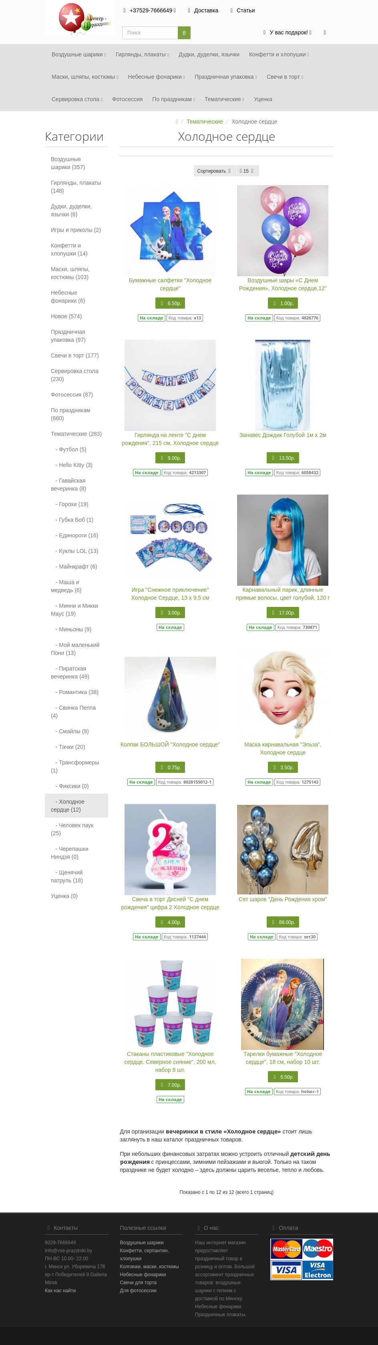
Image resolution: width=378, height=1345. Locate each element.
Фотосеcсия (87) (72, 394)
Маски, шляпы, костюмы (85, 77)
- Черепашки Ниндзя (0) (69, 853)
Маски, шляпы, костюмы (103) (70, 273)
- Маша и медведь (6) (66, 586)
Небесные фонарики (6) (68, 296)
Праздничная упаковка (226, 77)
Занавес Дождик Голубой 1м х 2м (282, 435)
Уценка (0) (64, 896)
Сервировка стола (77, 99)
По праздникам (173, 99)
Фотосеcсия (127, 99)
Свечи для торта (138, 1282)
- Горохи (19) (69, 504)
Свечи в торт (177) (75, 355)
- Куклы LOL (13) (75, 551)
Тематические (224, 99)
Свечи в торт (285, 77)
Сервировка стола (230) (75, 375)
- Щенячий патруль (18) (67, 876)
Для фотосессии (138, 1290)
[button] (286, 33)
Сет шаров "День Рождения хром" (283, 899)
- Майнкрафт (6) (74, 566)
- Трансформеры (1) (75, 766)
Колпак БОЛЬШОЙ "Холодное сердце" (170, 744)
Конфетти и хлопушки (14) (69, 249)
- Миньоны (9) (71, 629)
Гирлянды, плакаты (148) (76, 187)
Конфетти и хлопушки (279, 54)
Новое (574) (66, 316)
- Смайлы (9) (70, 731)
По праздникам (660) (70, 414)
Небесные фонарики (156, 77)
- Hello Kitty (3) (71, 465)
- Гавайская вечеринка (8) (68, 484)
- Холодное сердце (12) (67, 805)
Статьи (241, 10)
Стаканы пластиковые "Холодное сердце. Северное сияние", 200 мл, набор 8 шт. (170, 1062)
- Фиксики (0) (70, 786)
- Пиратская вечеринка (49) (70, 672)
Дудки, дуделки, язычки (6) (71, 210)
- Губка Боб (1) (72, 520)
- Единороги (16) (74, 535)
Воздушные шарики (79, 54)
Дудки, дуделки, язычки (209, 54)
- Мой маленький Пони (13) (75, 649)
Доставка (201, 10)
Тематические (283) (76, 434)
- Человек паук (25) (72, 829)
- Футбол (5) (68, 449)
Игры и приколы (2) (76, 230)
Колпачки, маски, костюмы (149, 1266)
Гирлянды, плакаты (142, 54)
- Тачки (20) (68, 747)
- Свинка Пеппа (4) (73, 711)
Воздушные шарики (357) (68, 163)
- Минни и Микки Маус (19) (74, 610)
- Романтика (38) (75, 692)
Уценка (263, 99)
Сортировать (215, 171)
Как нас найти (60, 1290)
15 (248, 171)
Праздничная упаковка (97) (68, 336)
